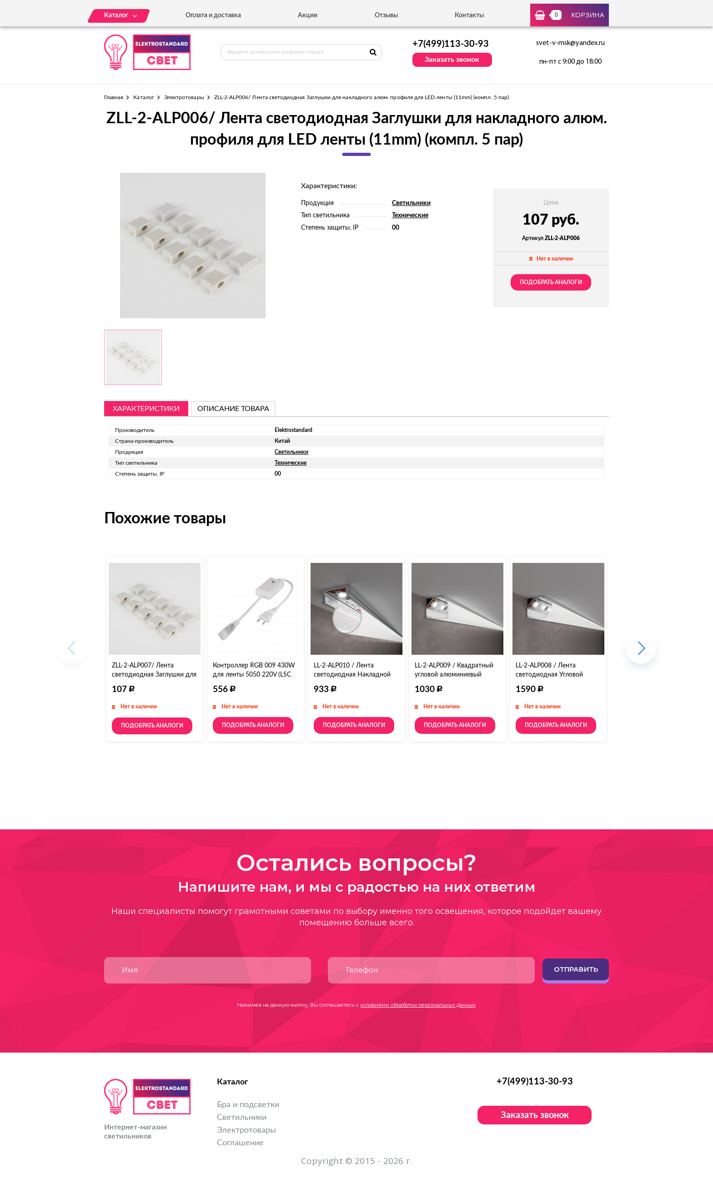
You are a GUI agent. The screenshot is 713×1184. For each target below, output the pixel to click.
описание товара (233, 408)
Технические (410, 215)
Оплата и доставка (213, 15)
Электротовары (184, 97)
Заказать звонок (452, 59)
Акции (307, 15)
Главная (113, 97)
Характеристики (146, 408)
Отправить (576, 969)
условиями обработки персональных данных (418, 1005)
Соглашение (240, 1143)
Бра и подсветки (248, 1105)
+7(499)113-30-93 (450, 44)
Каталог (143, 97)
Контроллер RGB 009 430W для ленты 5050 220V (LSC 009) (254, 674)
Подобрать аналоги (551, 282)
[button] (640, 652)
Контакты (469, 15)
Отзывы (386, 15)
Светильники (411, 203)
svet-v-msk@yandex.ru (570, 43)
